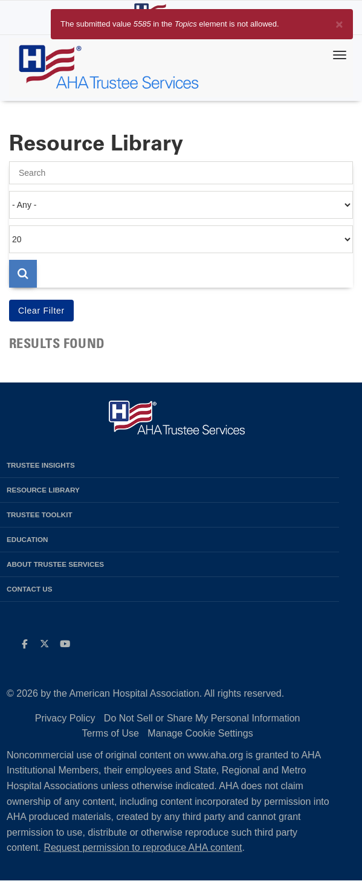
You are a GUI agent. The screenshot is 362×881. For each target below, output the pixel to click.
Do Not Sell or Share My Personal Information (202, 718)
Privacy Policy (65, 718)
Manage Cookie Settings (200, 733)
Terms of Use (110, 733)
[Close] (339, 22)
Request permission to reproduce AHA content (143, 847)
